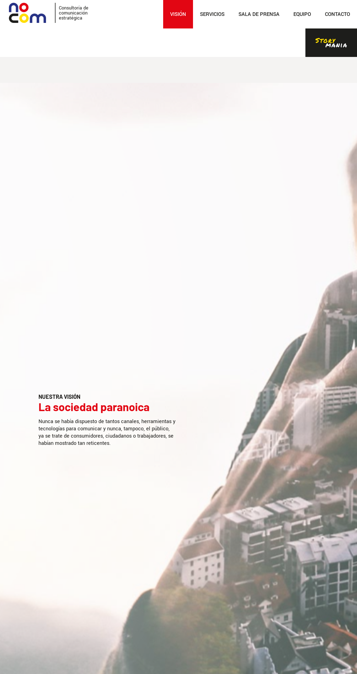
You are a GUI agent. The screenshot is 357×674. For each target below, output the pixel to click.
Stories (331, 42)
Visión (178, 14)
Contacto (337, 14)
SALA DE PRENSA (258, 14)
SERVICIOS (212, 14)
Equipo (302, 14)
